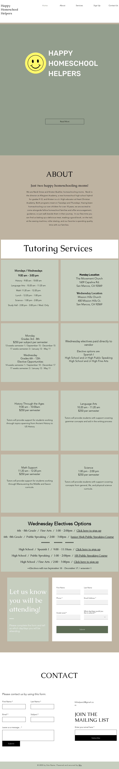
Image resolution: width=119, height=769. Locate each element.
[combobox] (96, 617)
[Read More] (64, 121)
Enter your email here (84, 727)
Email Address (89, 598)
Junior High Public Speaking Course (92, 537)
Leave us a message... (11, 727)
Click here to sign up (89, 530)
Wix (80, 765)
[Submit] (82, 629)
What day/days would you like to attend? (93, 612)
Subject (34, 714)
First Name (60, 587)
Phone (58, 598)
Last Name (88, 587)
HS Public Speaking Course (91, 555)
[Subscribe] (96, 738)
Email (4, 714)
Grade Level (61, 613)
